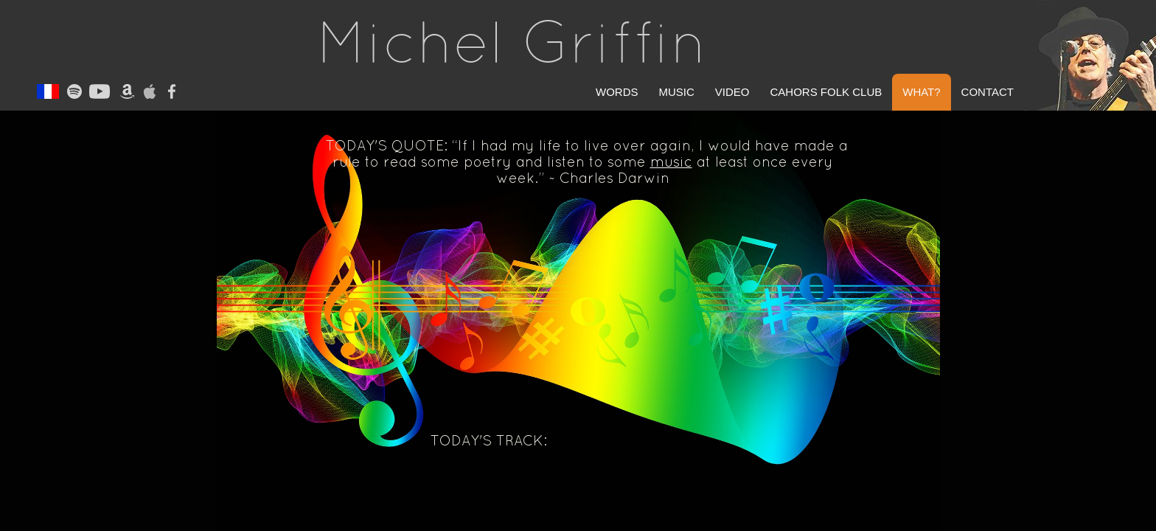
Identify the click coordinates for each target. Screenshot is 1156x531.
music (671, 161)
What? (921, 92)
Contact (987, 92)
